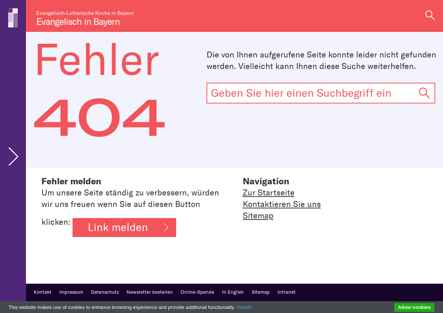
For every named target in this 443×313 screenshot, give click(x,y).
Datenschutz (105, 292)
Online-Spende (197, 292)
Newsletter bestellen (150, 292)
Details (244, 307)
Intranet (287, 292)
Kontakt (42, 292)
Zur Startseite (269, 193)
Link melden (128, 227)
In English (233, 292)
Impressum (71, 292)
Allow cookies (414, 307)
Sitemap (258, 216)
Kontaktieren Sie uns (282, 204)
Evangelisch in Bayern (78, 21)
